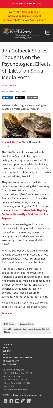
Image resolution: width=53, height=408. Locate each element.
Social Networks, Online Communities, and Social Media (26, 330)
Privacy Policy (11, 360)
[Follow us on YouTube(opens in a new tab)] (17, 401)
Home (4, 85)
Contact (7, 344)
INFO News (9, 324)
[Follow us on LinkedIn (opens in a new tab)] (29, 401)
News (13, 85)
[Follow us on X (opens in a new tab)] (5, 401)
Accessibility (10, 364)
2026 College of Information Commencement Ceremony (22, 16)
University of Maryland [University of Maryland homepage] (26, 4)
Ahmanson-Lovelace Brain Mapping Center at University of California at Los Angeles (25, 214)
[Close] (50, 11)
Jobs (5, 354)
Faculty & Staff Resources (17, 357)
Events (7, 350)
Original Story (10, 142)
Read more (8, 313)
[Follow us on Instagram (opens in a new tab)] (23, 401)
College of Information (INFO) (25, 395)
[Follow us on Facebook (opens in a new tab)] (11, 401)
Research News (26, 324)
